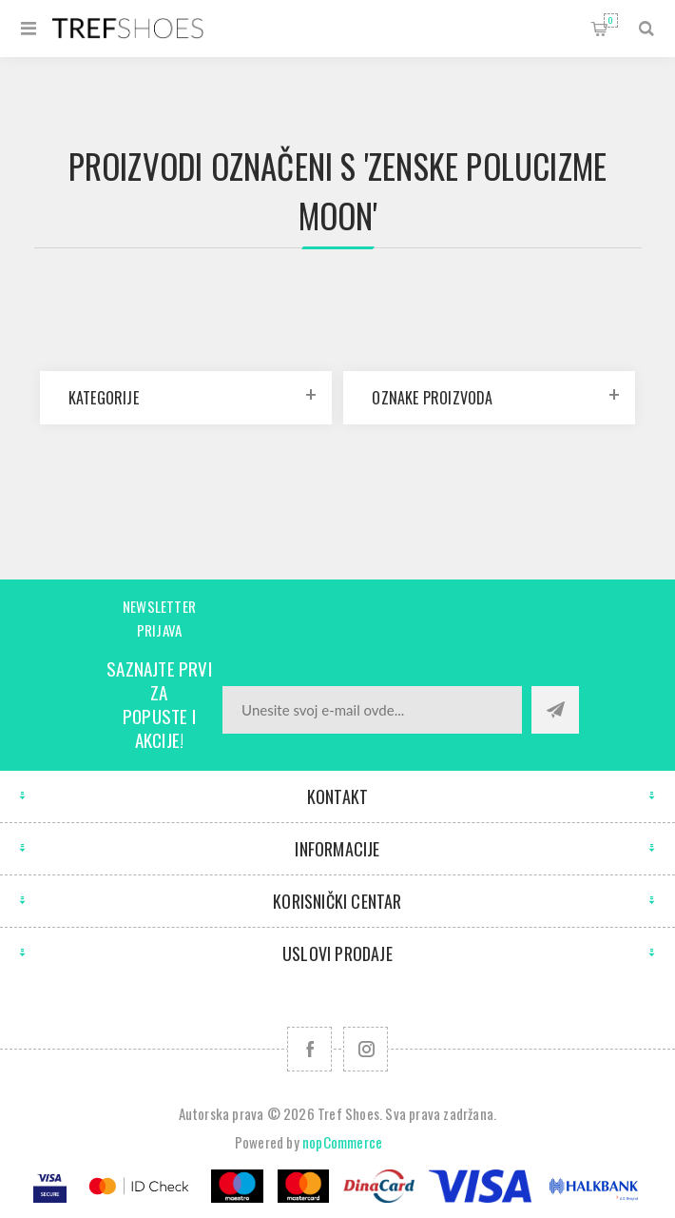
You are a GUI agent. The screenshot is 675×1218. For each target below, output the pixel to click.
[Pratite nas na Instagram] (365, 1049)
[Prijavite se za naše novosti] (372, 710)
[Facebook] (309, 1049)
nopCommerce (342, 1141)
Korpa (611, 20)
